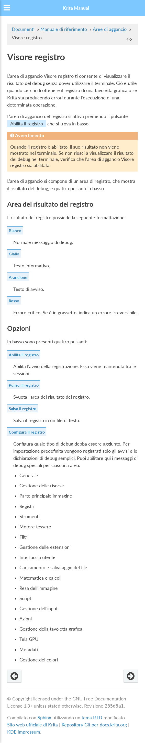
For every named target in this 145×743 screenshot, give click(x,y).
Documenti (23, 29)
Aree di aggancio (110, 29)
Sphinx (44, 717)
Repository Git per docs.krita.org (95, 724)
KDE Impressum (23, 732)
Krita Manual (76, 8)
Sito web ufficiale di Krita (32, 724)
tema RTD (92, 717)
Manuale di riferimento (63, 29)
